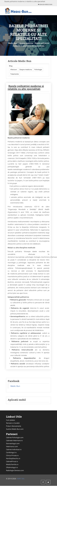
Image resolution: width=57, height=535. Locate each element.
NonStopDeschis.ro (13, 458)
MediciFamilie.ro (12, 464)
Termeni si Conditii (13, 423)
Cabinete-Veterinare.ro (14, 440)
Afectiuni (13, 69)
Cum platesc (10, 420)
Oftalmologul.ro (12, 467)
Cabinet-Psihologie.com (14, 437)
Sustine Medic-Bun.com (14, 429)
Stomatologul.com (13, 443)
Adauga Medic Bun (45, 4)
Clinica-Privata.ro (12, 455)
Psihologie (38, 69)
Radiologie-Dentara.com (15, 470)
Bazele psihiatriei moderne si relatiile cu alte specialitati (26, 87)
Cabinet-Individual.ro (13, 449)
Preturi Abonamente (13, 426)
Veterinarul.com (12, 446)
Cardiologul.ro (11, 452)
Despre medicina (26, 43)
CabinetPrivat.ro (12, 461)
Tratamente (14, 74)
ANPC (19, 479)
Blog (10, 66)
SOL (23, 479)
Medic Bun (12, 43)
